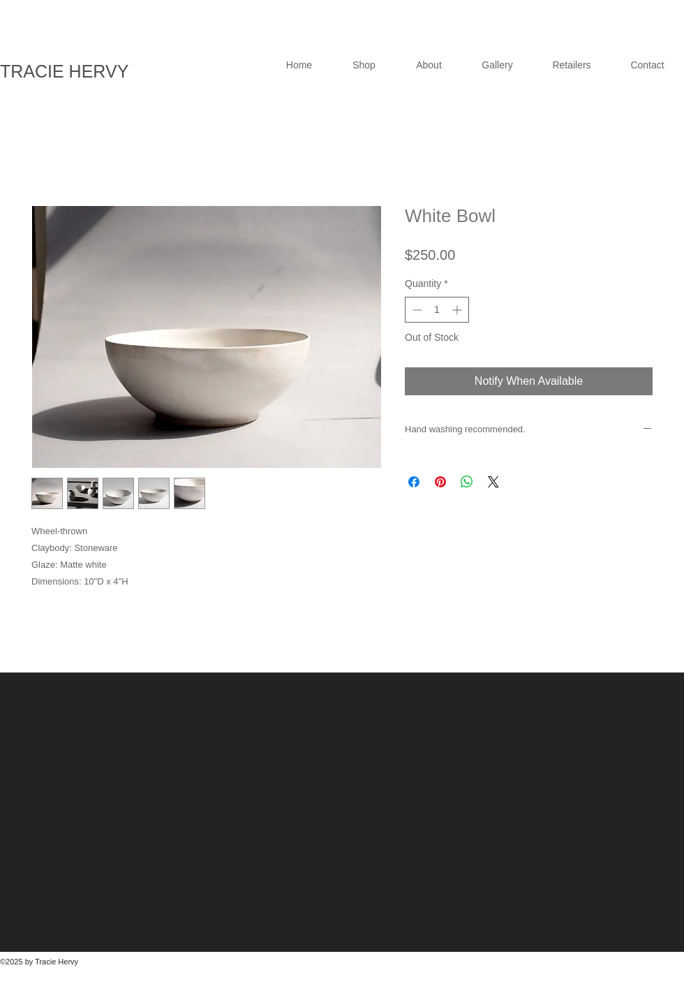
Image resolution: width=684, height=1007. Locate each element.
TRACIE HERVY (64, 71)
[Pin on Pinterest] (440, 481)
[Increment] (458, 309)
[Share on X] (493, 481)
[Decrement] (415, 309)
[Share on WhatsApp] (467, 481)
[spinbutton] (436, 309)
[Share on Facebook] (414, 481)
